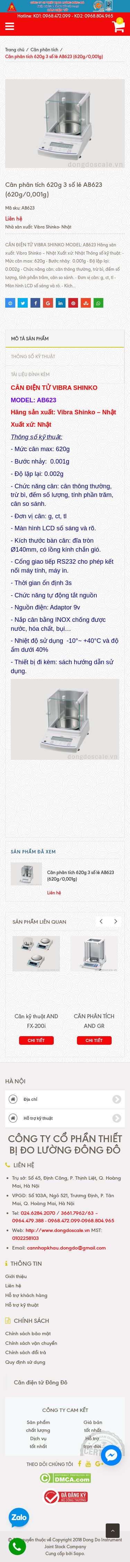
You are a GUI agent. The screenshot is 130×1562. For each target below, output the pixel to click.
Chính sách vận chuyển (31, 1343)
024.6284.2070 (38, 1213)
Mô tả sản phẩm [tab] (30, 338)
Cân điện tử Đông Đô (40, 1382)
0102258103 (25, 1238)
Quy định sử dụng (25, 1362)
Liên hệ (13, 1286)
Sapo (78, 1553)
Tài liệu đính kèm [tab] (30, 374)
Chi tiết (36, 1040)
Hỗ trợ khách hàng (26, 1295)
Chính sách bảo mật (28, 1333)
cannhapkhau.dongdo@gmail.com (66, 1248)
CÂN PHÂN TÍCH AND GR (94, 1021)
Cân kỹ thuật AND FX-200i (36, 1021)
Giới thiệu (16, 1276)
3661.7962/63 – (79, 1213)
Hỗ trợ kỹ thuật (65, 1118)
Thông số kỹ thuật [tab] (33, 356)
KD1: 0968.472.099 (52, 16)
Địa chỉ (65, 1099)
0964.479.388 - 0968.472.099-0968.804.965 (63, 1221)
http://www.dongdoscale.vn (58, 1230)
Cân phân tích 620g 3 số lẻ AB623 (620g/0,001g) (80, 876)
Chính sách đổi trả (25, 1352)
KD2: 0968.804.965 (93, 16)
